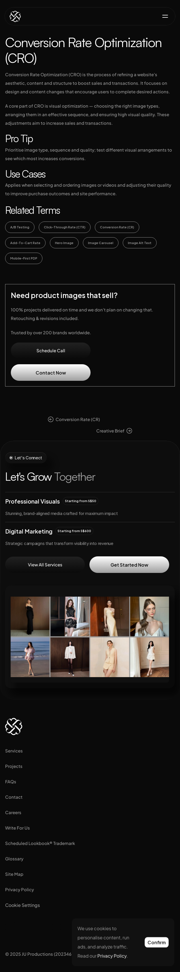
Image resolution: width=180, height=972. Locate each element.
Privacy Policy (19, 889)
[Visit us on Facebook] (29, 927)
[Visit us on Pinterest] (65, 927)
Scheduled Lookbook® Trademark (40, 843)
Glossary (14, 858)
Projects (13, 766)
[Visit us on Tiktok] (47, 927)
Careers (13, 812)
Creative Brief (110, 430)
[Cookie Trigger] (22, 905)
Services (14, 750)
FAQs (10, 781)
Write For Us (17, 827)
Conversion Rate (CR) (78, 419)
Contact (13, 797)
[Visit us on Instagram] (11, 927)
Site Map (14, 874)
